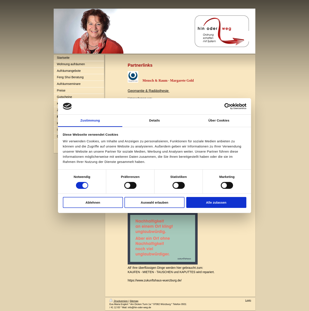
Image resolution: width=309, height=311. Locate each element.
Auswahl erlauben (154, 202)
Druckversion (118, 301)
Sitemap (134, 301)
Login (248, 300)
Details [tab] (154, 120)
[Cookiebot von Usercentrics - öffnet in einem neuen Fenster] (227, 106)
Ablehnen (92, 202)
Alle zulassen (216, 202)
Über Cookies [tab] (218, 120)
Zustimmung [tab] (90, 120)
